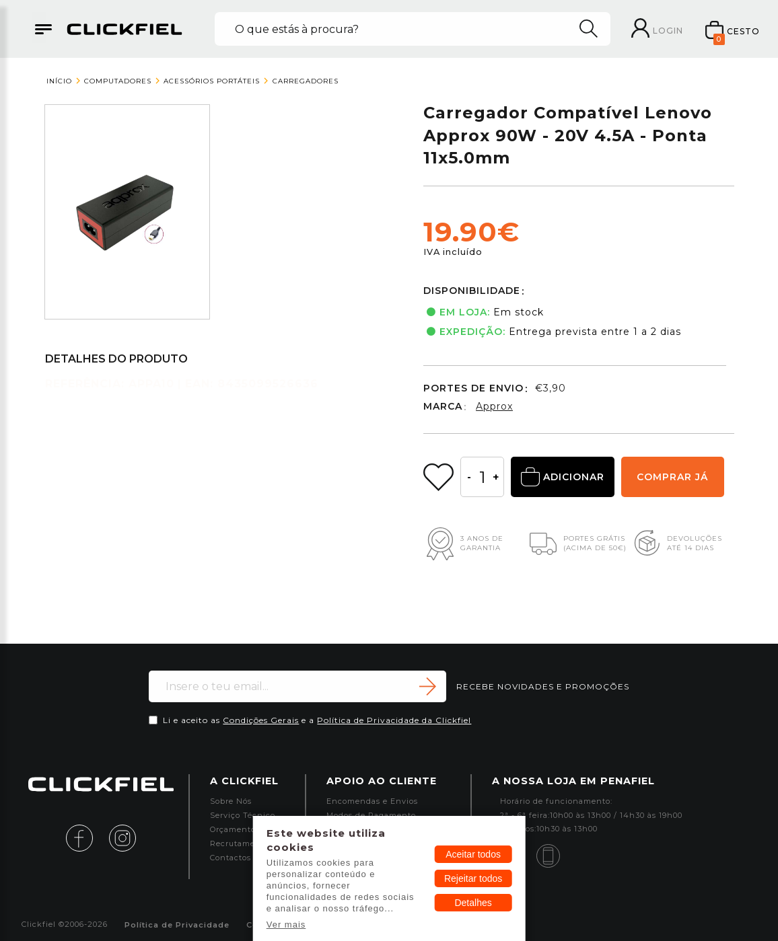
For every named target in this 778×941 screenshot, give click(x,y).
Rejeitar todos (473, 878)
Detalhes (472, 902)
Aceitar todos (473, 854)
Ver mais (286, 924)
